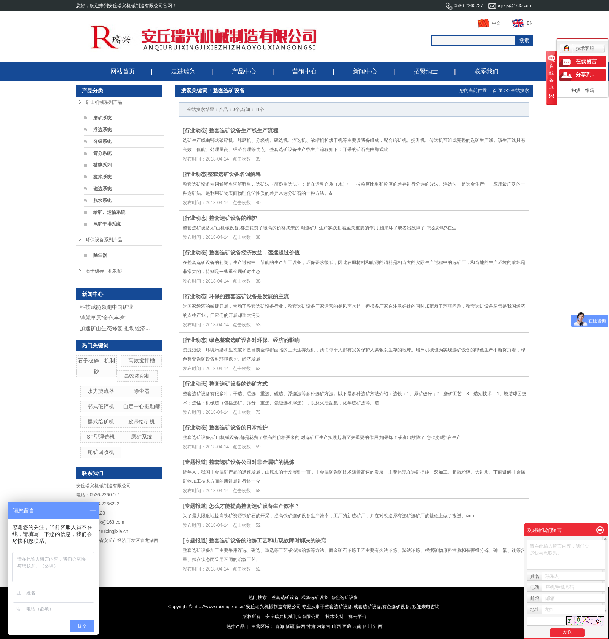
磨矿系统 (102, 118)
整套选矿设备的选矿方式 (238, 384)
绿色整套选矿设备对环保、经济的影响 (254, 340)
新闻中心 (365, 71)
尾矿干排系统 (107, 224)
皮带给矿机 (141, 421)
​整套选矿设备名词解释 (234, 174)
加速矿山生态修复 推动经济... (115, 328)
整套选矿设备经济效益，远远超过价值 (254, 253)
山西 (336, 626)
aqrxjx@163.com (509, 5)
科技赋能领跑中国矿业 (106, 307)
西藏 (346, 626)
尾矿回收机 (101, 452)
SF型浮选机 (101, 437)
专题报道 (195, 462)
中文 (489, 23)
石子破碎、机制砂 (104, 270)
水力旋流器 (101, 391)
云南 (357, 626)
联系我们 (486, 71)
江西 (378, 626)
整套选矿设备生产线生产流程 (243, 130)
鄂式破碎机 (101, 406)
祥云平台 (357, 616)
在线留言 (586, 61)
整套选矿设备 (285, 597)
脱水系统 (102, 200)
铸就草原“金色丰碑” (103, 318)
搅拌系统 (102, 177)
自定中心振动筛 (141, 406)
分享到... (586, 75)
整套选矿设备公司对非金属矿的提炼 (251, 462)
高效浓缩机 (137, 376)
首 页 (498, 90)
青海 (279, 626)
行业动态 (195, 130)
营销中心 (304, 71)
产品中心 (244, 71)
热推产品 (235, 626)
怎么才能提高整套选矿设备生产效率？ (254, 506)
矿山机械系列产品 (104, 102)
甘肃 (311, 626)
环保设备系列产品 (104, 239)
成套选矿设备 (314, 597)
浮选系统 (102, 129)
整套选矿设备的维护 (233, 218)
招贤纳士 (426, 71)
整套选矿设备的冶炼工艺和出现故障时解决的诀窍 (267, 540)
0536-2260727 (464, 5)
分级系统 (102, 141)
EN (522, 23)
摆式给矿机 (101, 421)
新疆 (290, 626)
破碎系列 (102, 165)
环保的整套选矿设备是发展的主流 (249, 296)
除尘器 (100, 255)
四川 (367, 626)
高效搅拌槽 (141, 361)
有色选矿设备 (344, 597)
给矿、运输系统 (109, 212)
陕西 (300, 626)
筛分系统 (102, 153)
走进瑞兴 (183, 71)
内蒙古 (323, 626)
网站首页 (122, 71)
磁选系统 (102, 188)
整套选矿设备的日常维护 (238, 427)
